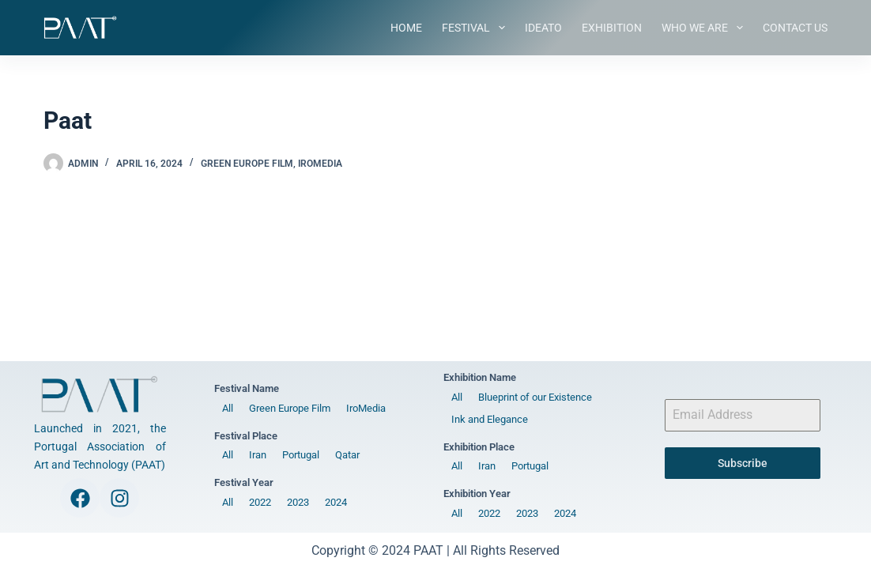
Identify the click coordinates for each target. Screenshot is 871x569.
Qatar (347, 455)
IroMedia (320, 163)
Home (406, 27)
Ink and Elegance (489, 419)
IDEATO (543, 27)
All (227, 408)
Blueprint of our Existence (535, 397)
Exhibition (612, 27)
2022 (260, 502)
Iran (257, 455)
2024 (336, 502)
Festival (476, 27)
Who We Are (705, 27)
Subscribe (742, 463)
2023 (298, 502)
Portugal (300, 455)
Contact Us (795, 27)
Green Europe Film (247, 163)
